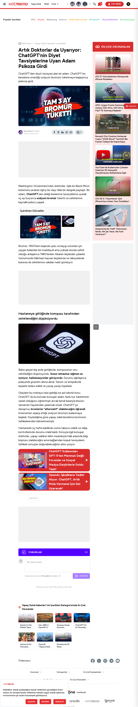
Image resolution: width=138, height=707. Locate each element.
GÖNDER (81, 576)
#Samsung (52, 19)
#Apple (41, 19)
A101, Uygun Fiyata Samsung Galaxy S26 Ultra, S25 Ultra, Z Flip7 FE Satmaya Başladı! (110, 108)
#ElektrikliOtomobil (78, 19)
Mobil (46, 4)
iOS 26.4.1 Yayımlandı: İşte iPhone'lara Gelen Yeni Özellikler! (112, 200)
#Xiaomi (63, 19)
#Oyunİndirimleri (110, 19)
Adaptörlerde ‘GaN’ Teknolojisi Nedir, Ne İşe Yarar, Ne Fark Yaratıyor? (111, 232)
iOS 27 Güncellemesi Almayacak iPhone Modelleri (111, 77)
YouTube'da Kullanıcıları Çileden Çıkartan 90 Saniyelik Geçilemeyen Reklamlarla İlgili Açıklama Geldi (111, 170)
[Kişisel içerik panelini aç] (131, 106)
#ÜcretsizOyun (127, 19)
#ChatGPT (94, 19)
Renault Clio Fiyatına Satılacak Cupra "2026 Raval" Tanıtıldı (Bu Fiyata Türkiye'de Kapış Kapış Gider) (111, 139)
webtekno (33, 498)
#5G (33, 19)
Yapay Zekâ (36, 4)
